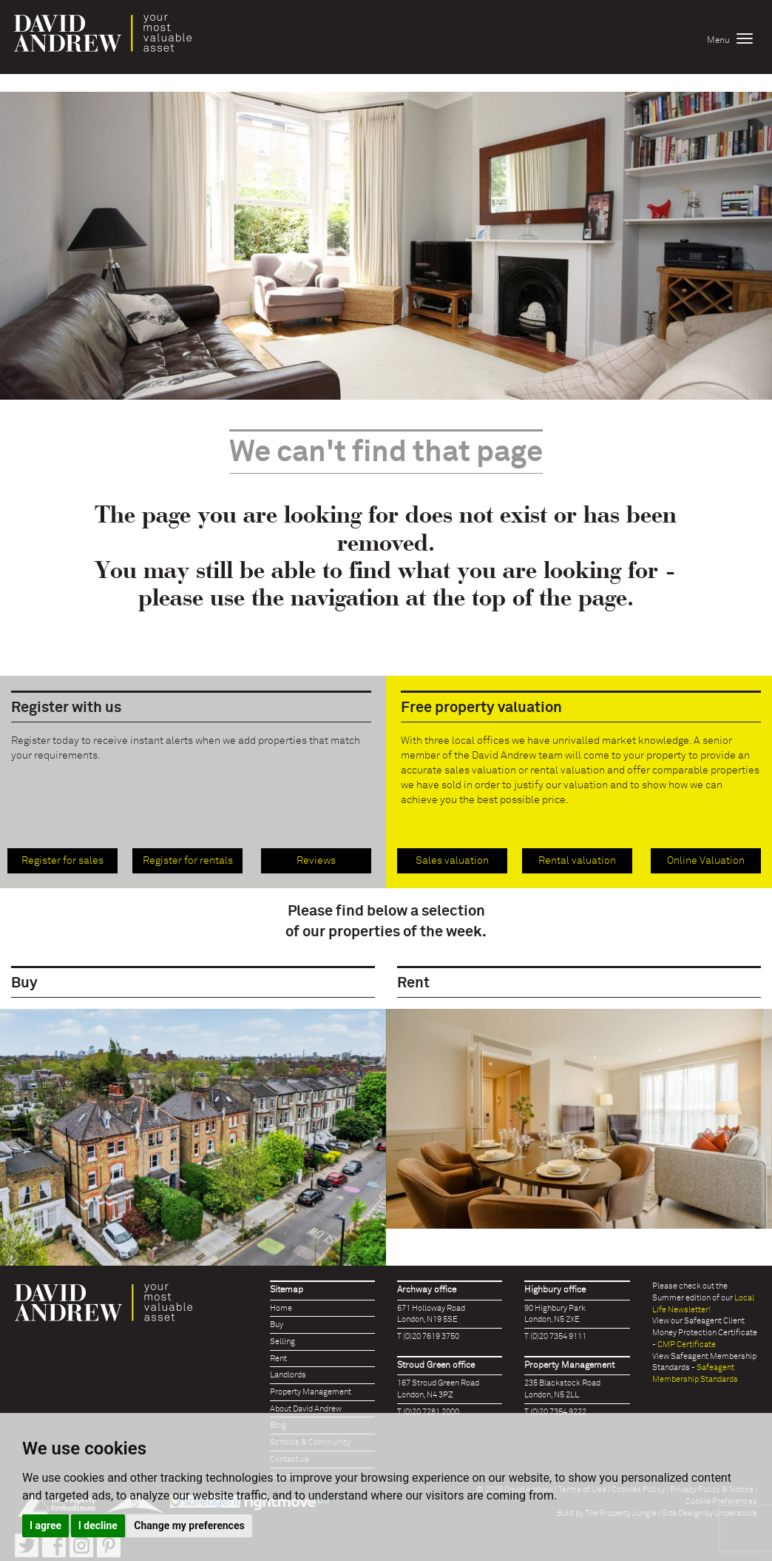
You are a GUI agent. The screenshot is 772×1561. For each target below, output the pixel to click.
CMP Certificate (686, 1344)
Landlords (288, 1375)
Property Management (310, 1392)
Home (281, 1308)
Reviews (316, 861)
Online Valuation (706, 861)
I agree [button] (45, 1525)
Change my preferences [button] (189, 1525)
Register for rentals (188, 861)
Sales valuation (452, 861)
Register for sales (62, 861)
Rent (278, 1358)
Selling (282, 1341)
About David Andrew (306, 1409)
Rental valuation (577, 861)
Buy (276, 1324)
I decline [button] (98, 1525)
